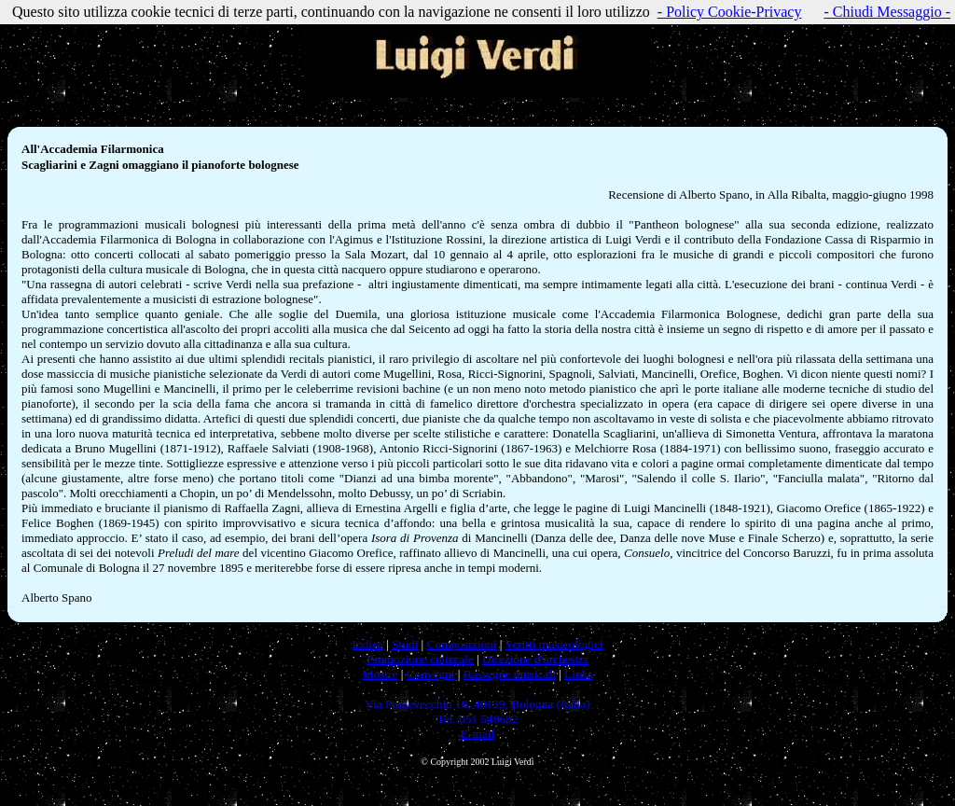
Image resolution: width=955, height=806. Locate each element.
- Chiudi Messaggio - (887, 12)
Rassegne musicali (510, 674)
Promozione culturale (420, 659)
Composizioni (462, 644)
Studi (405, 644)
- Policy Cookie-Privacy (729, 12)
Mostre (380, 674)
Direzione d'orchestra (535, 659)
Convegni (431, 674)
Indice (367, 644)
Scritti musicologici (554, 644)
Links (578, 674)
